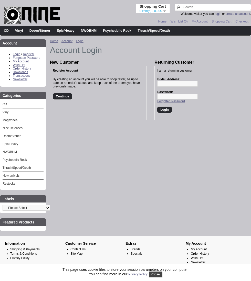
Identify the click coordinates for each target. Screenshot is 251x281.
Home (162, 21)
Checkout (241, 21)
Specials (136, 253)
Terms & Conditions (23, 253)
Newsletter (20, 79)
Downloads (20, 72)
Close (155, 274)
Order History (22, 68)
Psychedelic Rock (117, 30)
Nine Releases (13, 128)
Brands (135, 249)
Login (16, 54)
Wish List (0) (179, 21)
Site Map (76, 253)
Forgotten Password (26, 58)
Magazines (10, 120)
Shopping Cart (222, 21)
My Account (200, 21)
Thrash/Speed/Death (154, 30)
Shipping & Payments (25, 249)
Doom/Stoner (39, 30)
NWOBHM (89, 30)
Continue (62, 96)
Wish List (19, 65)
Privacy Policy (19, 258)
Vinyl (19, 30)
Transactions (21, 75)
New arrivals (11, 175)
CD (6, 30)
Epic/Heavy (65, 30)
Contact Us (78, 249)
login (218, 14)
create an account (238, 14)
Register (28, 54)
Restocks (9, 183)
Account (66, 41)
